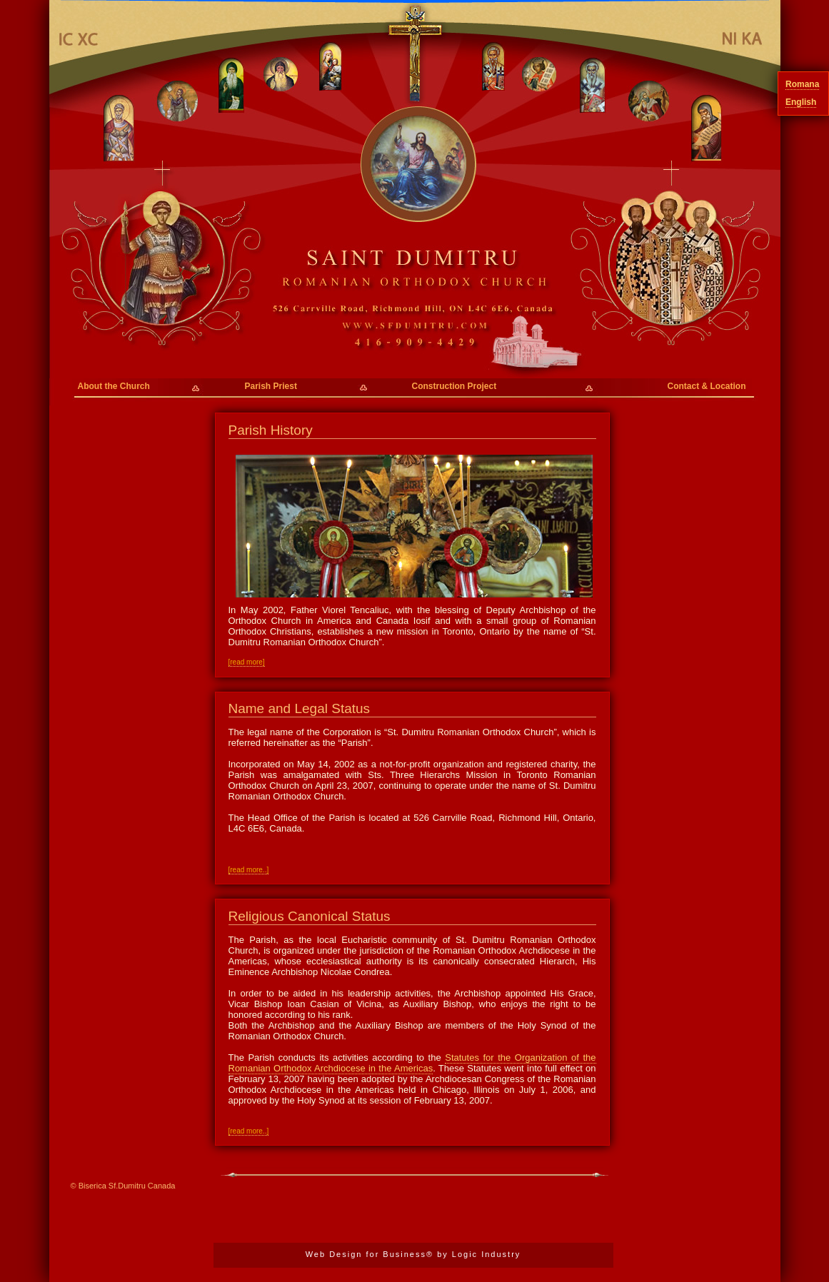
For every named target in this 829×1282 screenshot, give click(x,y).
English (800, 102)
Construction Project (454, 386)
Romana (802, 84)
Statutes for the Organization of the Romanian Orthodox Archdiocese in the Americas (412, 1063)
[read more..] (248, 870)
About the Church (114, 386)
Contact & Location (707, 386)
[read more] (246, 662)
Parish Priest (271, 386)
